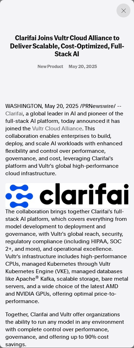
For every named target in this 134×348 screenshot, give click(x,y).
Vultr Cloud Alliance (57, 128)
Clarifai (14, 113)
